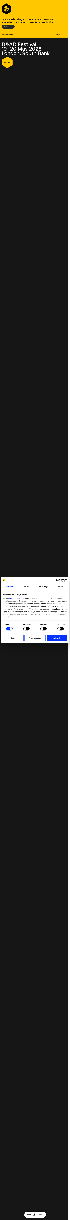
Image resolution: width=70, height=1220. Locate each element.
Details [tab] (26, 587)
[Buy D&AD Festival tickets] (7, 35)
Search (41, 1215)
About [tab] (60, 587)
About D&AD (8, 26)
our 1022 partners (16, 598)
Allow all (56, 638)
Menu (29, 1215)
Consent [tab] (9, 587)
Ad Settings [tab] (43, 587)
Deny (13, 638)
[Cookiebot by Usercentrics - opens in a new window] (57, 580)
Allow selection (35, 638)
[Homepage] (34, 1215)
